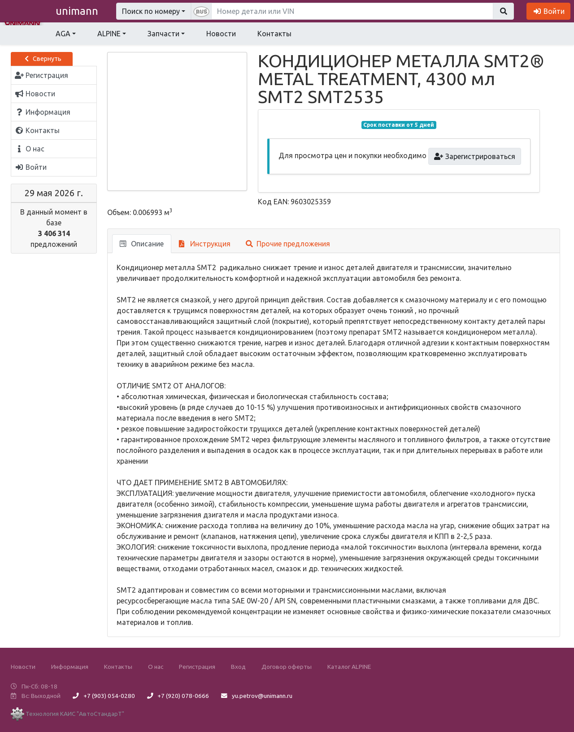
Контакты (274, 34)
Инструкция (204, 244)
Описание (142, 244)
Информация (69, 666)
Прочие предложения (288, 244)
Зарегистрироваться (474, 156)
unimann (77, 11)
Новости (221, 34)
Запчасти (163, 34)
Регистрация (197, 666)
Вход (238, 666)
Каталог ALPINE (349, 666)
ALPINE (109, 34)
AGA (63, 34)
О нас (155, 666)
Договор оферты (286, 666)
